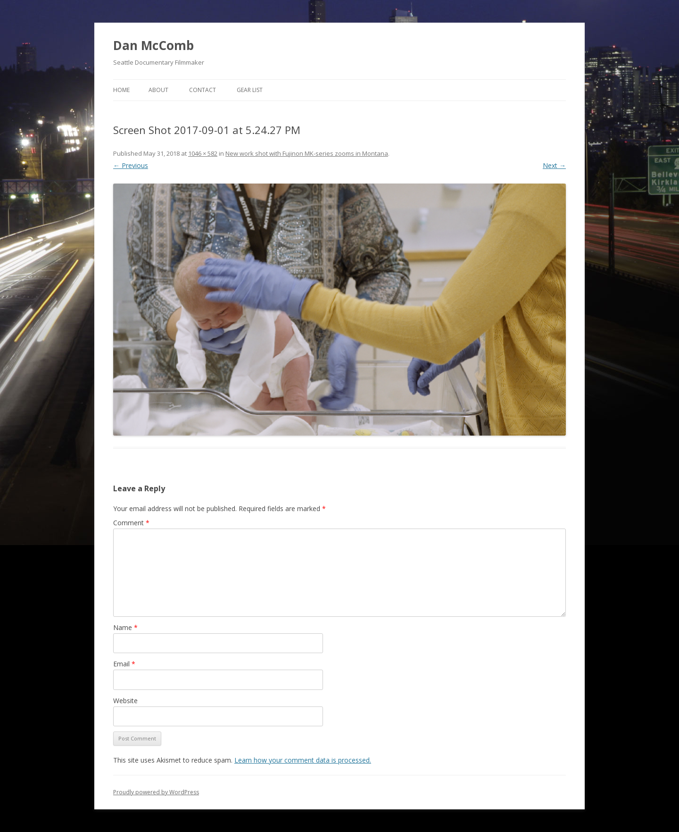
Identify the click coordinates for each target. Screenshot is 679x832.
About (158, 90)
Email (124, 663)
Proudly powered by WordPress (156, 792)
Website (125, 700)
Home (121, 90)
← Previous (130, 165)
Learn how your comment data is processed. (302, 760)
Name (125, 627)
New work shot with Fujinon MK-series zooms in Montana (306, 153)
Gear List (250, 90)
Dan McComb (153, 45)
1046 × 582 (202, 153)
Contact (202, 90)
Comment (131, 522)
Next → (554, 165)
